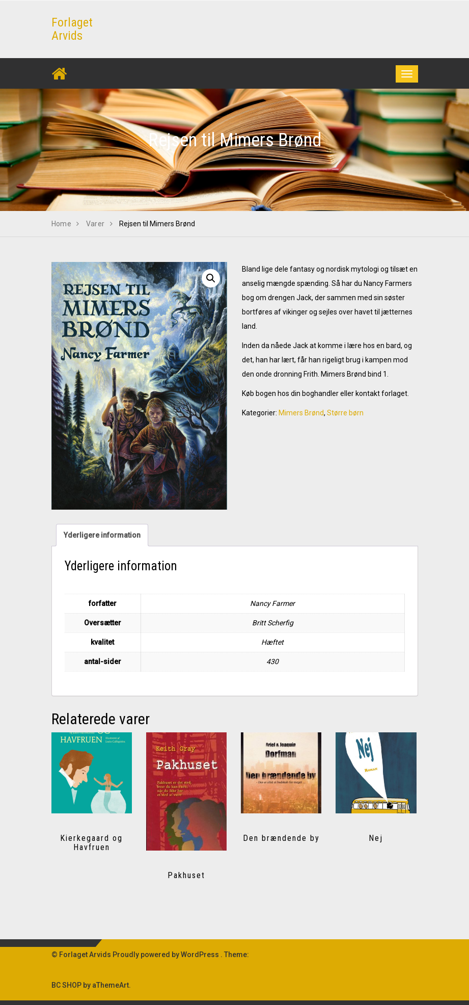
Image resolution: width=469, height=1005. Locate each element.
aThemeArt (110, 985)
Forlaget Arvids (72, 29)
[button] (211, 278)
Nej (376, 838)
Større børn (345, 413)
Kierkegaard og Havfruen (91, 842)
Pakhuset (186, 875)
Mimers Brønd (301, 413)
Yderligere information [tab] (102, 535)
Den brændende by (281, 838)
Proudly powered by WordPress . (168, 954)
